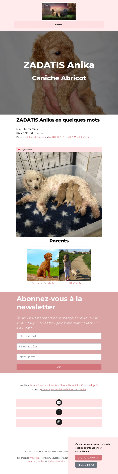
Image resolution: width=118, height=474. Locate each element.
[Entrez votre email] (59, 336)
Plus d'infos (86, 464)
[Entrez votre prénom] (59, 346)
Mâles (33, 385)
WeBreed (34, 457)
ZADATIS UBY (55, 137)
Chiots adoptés (89, 385)
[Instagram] (59, 423)
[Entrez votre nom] (59, 357)
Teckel (82, 389)
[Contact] (59, 403)
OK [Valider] (59, 367)
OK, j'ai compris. (89, 457)
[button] (22, 194)
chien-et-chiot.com (59, 461)
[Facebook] (59, 413)
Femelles (43, 385)
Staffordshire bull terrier (65, 389)
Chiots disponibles (70, 385)
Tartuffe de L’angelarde (36, 137)
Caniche (45, 389)
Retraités (53, 385)
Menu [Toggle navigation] (59, 24)
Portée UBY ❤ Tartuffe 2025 (76, 137)
